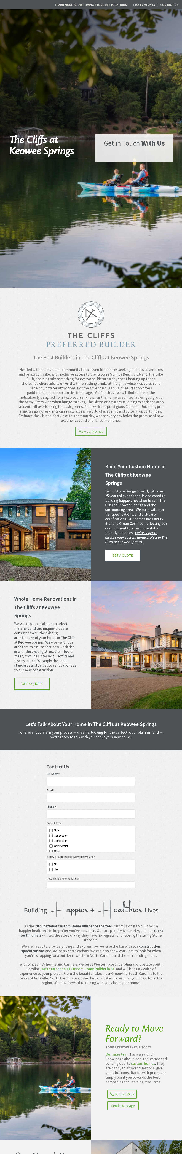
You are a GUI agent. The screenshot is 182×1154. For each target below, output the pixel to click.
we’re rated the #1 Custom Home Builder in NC (78, 968)
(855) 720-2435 (144, 5)
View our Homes (91, 431)
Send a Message (123, 1105)
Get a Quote (122, 555)
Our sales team (117, 1054)
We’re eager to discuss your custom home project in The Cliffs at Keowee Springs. (136, 537)
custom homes (143, 1063)
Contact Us (169, 5)
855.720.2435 (124, 1094)
